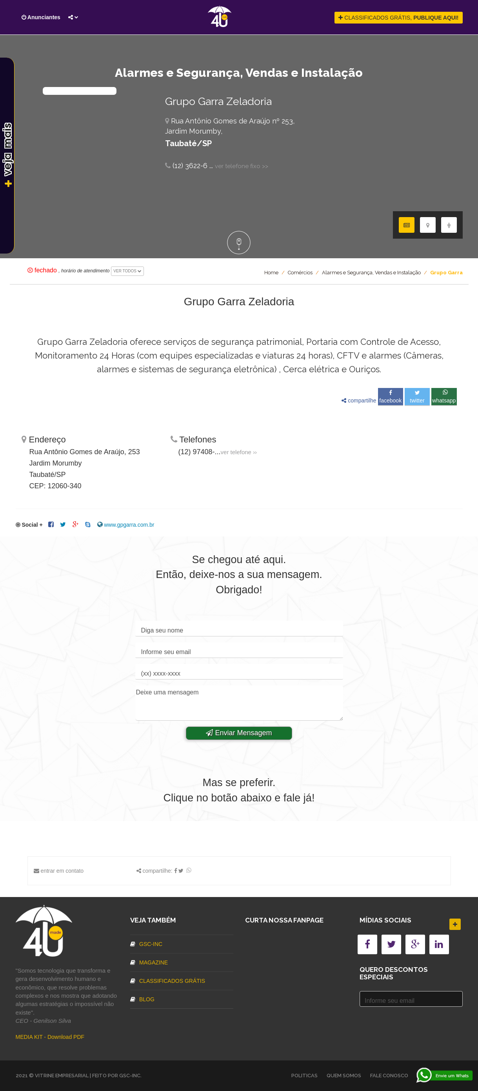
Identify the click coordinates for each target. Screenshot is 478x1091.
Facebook (390, 397)
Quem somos (344, 1075)
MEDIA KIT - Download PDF (50, 1037)
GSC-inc (146, 944)
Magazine (149, 962)
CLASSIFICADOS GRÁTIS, (398, 17)
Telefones (193, 439)
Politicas (304, 1075)
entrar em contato (62, 871)
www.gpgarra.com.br (129, 525)
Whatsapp (444, 397)
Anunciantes (41, 17)
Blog (142, 999)
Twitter (417, 397)
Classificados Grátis (167, 981)
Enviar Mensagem (239, 733)
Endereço (44, 439)
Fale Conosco (389, 1075)
